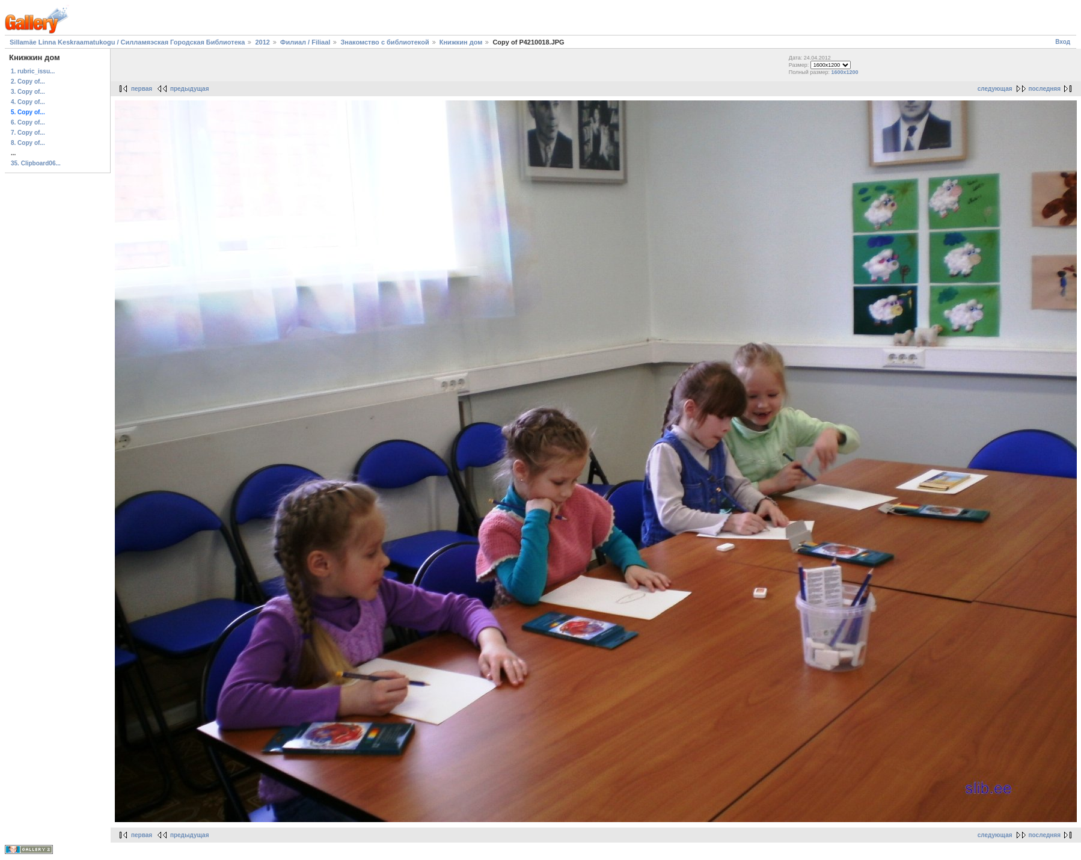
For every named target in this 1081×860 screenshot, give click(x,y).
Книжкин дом (461, 42)
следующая (995, 88)
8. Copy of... (28, 143)
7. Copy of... (28, 132)
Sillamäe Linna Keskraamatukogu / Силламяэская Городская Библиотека (127, 42)
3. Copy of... (28, 91)
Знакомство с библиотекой (384, 42)
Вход (1062, 41)
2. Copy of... (28, 81)
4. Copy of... (28, 102)
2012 (262, 42)
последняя (1045, 88)
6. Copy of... (28, 122)
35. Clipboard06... (36, 163)
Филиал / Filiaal (305, 42)
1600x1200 (845, 72)
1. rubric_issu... (33, 71)
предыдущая (189, 88)
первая (141, 88)
